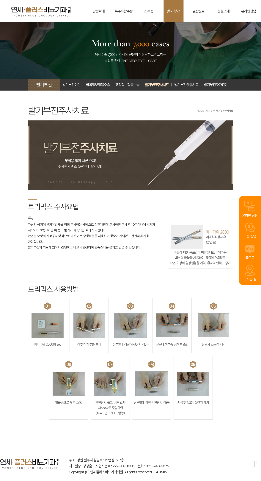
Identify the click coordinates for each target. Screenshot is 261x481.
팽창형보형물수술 (127, 85)
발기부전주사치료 (157, 85)
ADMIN (161, 472)
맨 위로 (254, 463)
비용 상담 (249, 236)
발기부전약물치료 (186, 85)
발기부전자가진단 (216, 85)
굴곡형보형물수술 (98, 85)
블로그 (249, 257)
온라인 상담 (250, 214)
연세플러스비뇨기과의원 (41, 12)
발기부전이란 (71, 85)
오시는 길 (249, 279)
